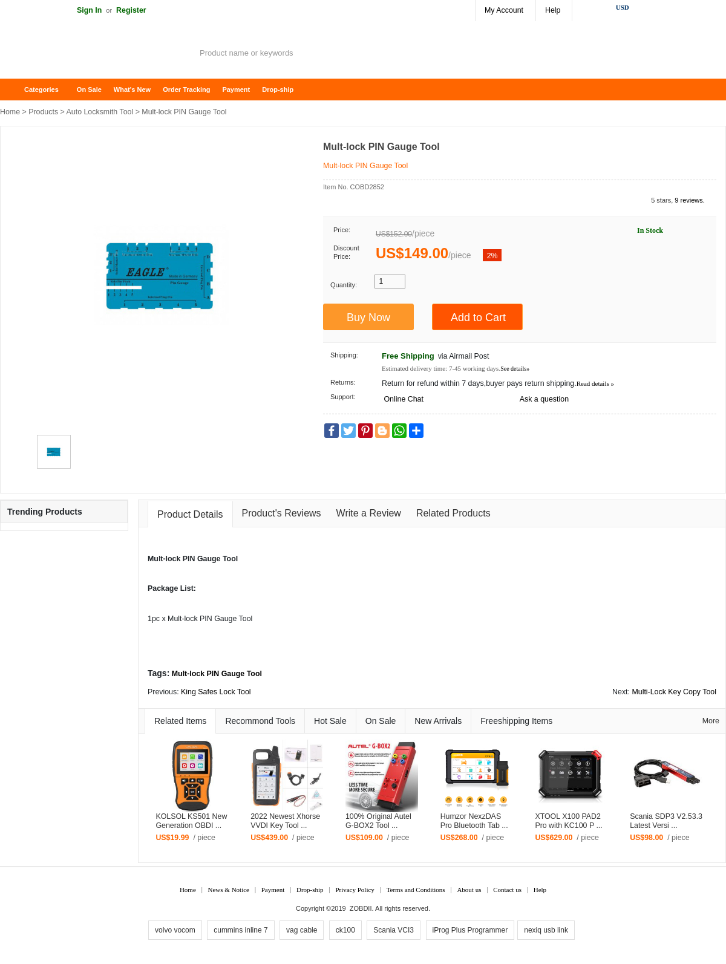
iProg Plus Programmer (470, 930)
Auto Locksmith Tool (100, 112)
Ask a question (544, 399)
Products (43, 112)
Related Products (453, 513)
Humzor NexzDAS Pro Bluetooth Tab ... (474, 821)
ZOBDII (361, 908)
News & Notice (228, 889)
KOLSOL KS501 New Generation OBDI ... (191, 821)
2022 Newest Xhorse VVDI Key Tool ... (285, 821)
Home (15, 90)
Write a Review (368, 513)
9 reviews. (690, 200)
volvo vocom (175, 930)
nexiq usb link (546, 930)
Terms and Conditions (416, 889)
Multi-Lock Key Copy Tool (674, 692)
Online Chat (403, 399)
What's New (132, 89)
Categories (41, 89)
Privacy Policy (354, 889)
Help (552, 10)
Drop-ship (277, 89)
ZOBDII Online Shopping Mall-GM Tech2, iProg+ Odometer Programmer (97, 54)
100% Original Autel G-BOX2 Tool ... (378, 821)
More (710, 721)
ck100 (345, 930)
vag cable (301, 930)
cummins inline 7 (240, 930)
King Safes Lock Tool (216, 692)
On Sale (89, 89)
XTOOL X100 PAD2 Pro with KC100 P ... (568, 821)
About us (469, 889)
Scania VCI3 (393, 930)
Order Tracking (186, 89)
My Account (504, 10)
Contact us (507, 889)
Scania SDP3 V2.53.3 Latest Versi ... (666, 821)
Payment (236, 89)
